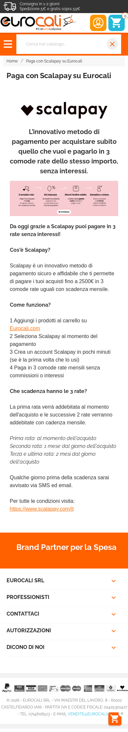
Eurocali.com (25, 328)
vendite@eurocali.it (89, 714)
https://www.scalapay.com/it (42, 509)
